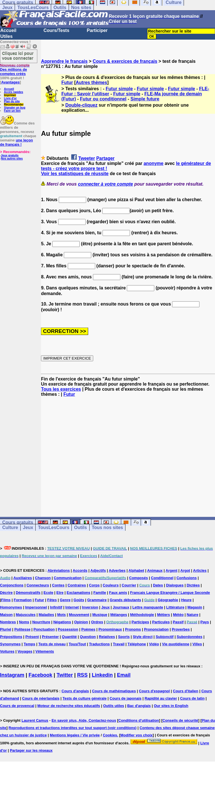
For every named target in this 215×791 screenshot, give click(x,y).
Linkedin (102, 675)
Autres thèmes (91, 82)
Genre (65, 600)
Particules (161, 622)
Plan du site (12, 101)
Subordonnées (189, 637)
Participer (97, 30)
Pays (204, 622)
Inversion (90, 607)
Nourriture (41, 622)
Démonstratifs (28, 592)
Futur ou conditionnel (103, 98)
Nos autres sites (12, 158)
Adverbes (117, 570)
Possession (68, 629)
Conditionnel (162, 578)
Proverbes (181, 629)
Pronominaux (110, 629)
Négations (62, 622)
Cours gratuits (17, 522)
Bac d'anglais (139, 706)
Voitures (7, 651)
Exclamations (78, 592)
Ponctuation (44, 629)
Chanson (43, 578)
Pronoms (133, 629)
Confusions (187, 578)
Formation (23, 600)
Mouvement (79, 614)
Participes (140, 622)
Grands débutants (125, 600)
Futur (67, 82)
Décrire (6, 592)
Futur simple (119, 88)
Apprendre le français (64, 61)
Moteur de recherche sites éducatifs (68, 706)
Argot (185, 570)
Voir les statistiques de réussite (74, 173)
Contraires (77, 585)
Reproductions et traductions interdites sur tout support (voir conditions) (72, 728)
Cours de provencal (17, 706)
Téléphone (137, 644)
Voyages (25, 651)
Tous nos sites (107, 527)
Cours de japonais (126, 698)
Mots (61, 614)
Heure (186, 600)
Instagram (12, 675)
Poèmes (88, 629)
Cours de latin (192, 698)
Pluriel (5, 629)
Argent (171, 570)
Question (88, 637)
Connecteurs (38, 585)
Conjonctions (11, 585)
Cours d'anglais (75, 691)
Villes (197, 644)
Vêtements (44, 651)
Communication (67, 578)
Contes (58, 585)
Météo (178, 614)
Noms (24, 622)
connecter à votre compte (105, 184)
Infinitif (56, 607)
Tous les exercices (61, 389)
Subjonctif (165, 637)
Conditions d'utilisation (138, 720)
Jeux (7, 7)
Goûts (78, 600)
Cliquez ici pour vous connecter (18, 55)
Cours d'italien (185, 691)
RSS (82, 675)
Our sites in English (171, 706)
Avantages (10, 82)
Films (6, 600)
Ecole (48, 592)
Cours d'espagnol (154, 691)
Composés (138, 578)
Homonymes (11, 607)
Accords (80, 570)
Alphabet (136, 570)
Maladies (46, 614)
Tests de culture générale (84, 698)
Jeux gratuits (9, 155)
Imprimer (10, 95)
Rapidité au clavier (161, 698)
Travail (118, 644)
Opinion (81, 622)
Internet (72, 607)
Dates (158, 585)
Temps (29, 644)
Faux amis (118, 592)
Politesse (22, 629)
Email (124, 675)
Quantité (69, 637)
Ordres (97, 622)
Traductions (99, 644)
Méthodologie (142, 614)
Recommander (13, 104)
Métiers (163, 614)
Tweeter (86, 158)
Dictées (193, 585)
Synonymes (10, 644)
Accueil (8, 30)
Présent (32, 637)
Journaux (121, 607)
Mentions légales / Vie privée (75, 735)
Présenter (50, 637)
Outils (59, 7)
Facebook (40, 675)
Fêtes (52, 600)
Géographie (168, 600)
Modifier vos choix (136, 735)
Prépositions (11, 637)
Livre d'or (10, 98)
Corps (94, 585)
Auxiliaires (22, 578)
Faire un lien (12, 110)
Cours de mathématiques (114, 691)
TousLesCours (33, 7)
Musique (99, 614)
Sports (124, 637)
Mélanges (118, 614)
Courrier (129, 585)
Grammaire (97, 600)
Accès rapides (13, 92)
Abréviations (58, 570)
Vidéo (154, 644)
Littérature (175, 607)
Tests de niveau (52, 644)
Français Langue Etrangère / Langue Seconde (170, 592)
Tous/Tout (77, 644)
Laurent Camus (34, 720)
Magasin (195, 607)
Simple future (145, 98)
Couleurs (111, 585)
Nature (192, 614)
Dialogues (175, 585)
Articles (200, 570)
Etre (60, 592)
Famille (99, 592)
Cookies (110, 735)
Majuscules (26, 614)
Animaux (155, 570)
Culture (10, 527)
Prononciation (156, 629)
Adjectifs (98, 570)
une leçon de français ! (16, 142)
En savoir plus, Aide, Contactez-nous (83, 720)
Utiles (6, 36)
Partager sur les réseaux (31, 750)
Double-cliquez (81, 105)
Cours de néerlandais (40, 698)
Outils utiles (113, 706)
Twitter (65, 675)
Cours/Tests (56, 30)
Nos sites (81, 7)
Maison (6, 614)
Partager (105, 158)
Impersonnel (36, 607)
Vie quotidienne (175, 644)
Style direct (143, 637)
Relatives (107, 637)
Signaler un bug (14, 107)
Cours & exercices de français (125, 61)
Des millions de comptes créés (15, 69)
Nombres (8, 622)
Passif (178, 622)
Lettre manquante (147, 607)
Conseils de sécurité (180, 720)
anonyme (153, 163)
